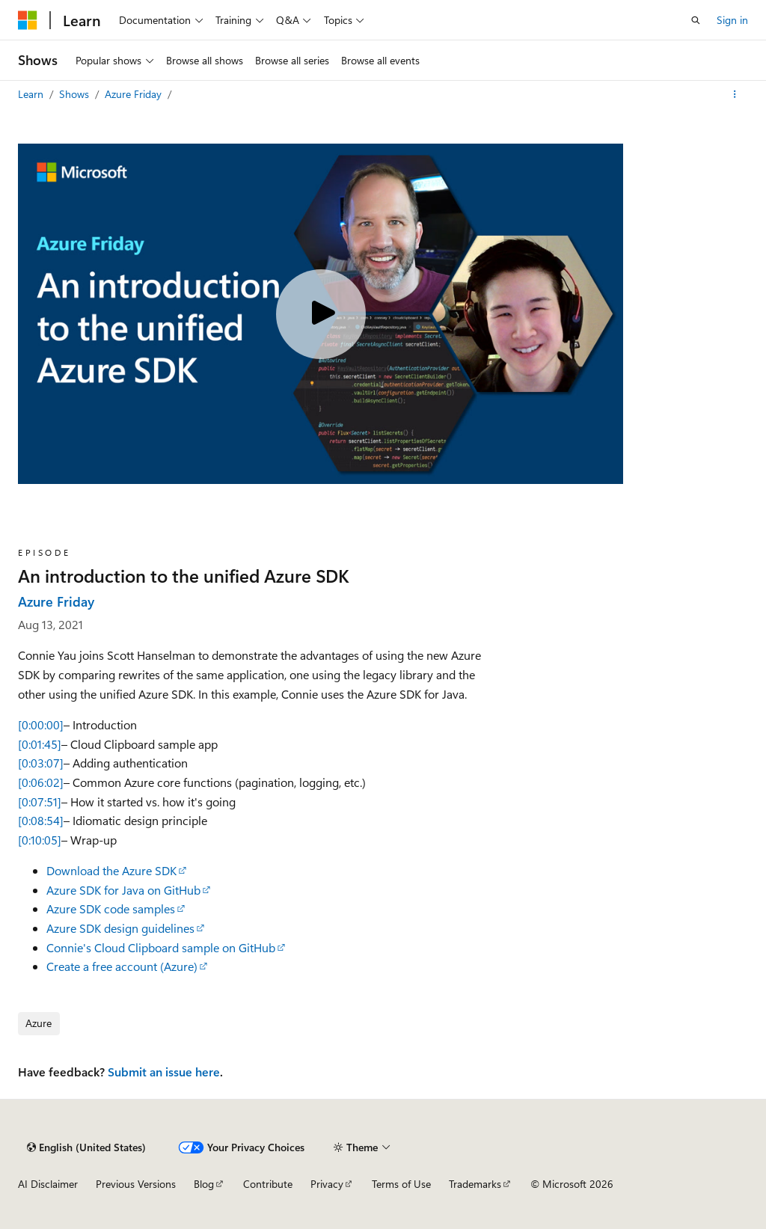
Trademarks (475, 1184)
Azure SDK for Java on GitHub (123, 890)
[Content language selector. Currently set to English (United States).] (86, 1147)
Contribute (267, 1184)
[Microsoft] (27, 20)
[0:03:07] (41, 762)
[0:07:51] (39, 801)
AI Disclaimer (48, 1184)
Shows (75, 94)
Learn (32, 94)
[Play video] (321, 314)
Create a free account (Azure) (121, 966)
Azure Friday (135, 94)
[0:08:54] (41, 820)
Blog (204, 1184)
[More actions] (735, 94)
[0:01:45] (39, 744)
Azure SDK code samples (110, 908)
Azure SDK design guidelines (120, 928)
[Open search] (696, 20)
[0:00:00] (41, 724)
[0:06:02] (41, 782)
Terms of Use (401, 1184)
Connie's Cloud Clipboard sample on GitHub (160, 947)
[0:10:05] (39, 840)
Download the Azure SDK (111, 870)
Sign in (732, 20)
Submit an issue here (164, 1071)
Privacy (326, 1184)
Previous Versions (136, 1184)
